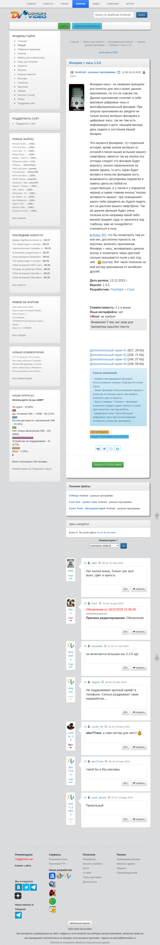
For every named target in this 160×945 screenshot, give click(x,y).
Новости (48, 4)
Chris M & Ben (19, 147)
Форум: (109, 436)
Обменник (113, 4)
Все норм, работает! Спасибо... (27, 360)
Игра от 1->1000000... (22, 328)
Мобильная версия (80, 923)
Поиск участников (92, 877)
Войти (64, 25)
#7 (85, 563)
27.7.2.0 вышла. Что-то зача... (26, 357)
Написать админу (126, 864)
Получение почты (58, 859)
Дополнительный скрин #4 (108, 363)
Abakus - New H (20, 158)
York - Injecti (18, 189)
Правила (121, 868)
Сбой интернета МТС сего (27, 265)
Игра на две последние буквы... (27, 310)
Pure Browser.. (19, 172)
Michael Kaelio (19, 144)
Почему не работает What (27, 269)
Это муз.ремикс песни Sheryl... (27, 371)
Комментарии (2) (21, 468)
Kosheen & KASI (20, 211)
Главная (31, 4)
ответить (139, 589)
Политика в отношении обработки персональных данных (80, 942)
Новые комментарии (28, 352)
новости (36, 235)
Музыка (22, 70)
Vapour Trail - (18, 204)
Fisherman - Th (19, 193)
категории (104, 52)
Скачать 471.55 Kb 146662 (108, 464)
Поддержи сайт (26, 103)
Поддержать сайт (25, 118)
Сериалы (23, 82)
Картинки (23, 86)
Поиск (21, 99)
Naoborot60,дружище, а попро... (27, 364)
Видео (96, 4)
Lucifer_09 (70, 736)
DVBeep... (17, 165)
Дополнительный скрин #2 (108, 354)
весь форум (19, 335)
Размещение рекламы (128, 859)
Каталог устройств (92, 864)
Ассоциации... (19, 317)
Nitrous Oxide (19, 207)
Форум (130, 4)
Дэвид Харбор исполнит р (27, 240)
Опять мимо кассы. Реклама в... (27, 367)
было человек (106, 532)
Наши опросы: (23, 395)
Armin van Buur (19, 175)
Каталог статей (26, 95)
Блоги (86, 868)
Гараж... (16, 324)
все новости (19, 285)
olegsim (95, 682)
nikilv (70, 570)
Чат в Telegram (99, 432)
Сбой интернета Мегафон (27, 277)
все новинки (19, 218)
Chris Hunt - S (18, 151)
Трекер (64, 4)
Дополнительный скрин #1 (108, 350)
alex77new (70, 771)
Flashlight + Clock (123, 289)
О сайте (87, 873)
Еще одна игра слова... (23, 307)
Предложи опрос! (42, 468)
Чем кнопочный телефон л (27, 248)
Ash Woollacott (19, 200)
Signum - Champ (20, 186)
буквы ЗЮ (99, 235)
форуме (33, 302)
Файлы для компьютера (31, 57)
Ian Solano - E (19, 197)
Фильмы (22, 78)
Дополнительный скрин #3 (108, 359)
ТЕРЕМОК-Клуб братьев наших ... (28, 321)
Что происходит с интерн (26, 244)
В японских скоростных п (26, 252)
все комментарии (22, 378)
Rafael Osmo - (19, 154)
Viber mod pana (19, 168)
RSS (115, 52)
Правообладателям (127, 873)
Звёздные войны (20, 161)
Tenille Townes (19, 179)
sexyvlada (70, 656)
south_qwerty (98, 797)
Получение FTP (57, 864)
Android (80, 4)
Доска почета (90, 882)
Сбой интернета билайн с (26, 273)
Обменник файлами (29, 49)
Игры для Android (28, 61)
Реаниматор (89, 859)
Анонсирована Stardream (27, 256)
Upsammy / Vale (20, 183)
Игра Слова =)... (20, 314)
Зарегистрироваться (87, 25)
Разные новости (27, 74)
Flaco (73, 76)
